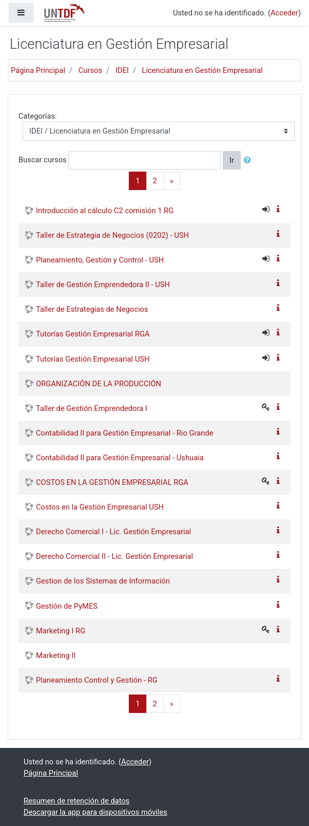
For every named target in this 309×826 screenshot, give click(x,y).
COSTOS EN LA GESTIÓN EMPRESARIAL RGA (112, 482)
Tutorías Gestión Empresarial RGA (92, 334)
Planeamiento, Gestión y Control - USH (100, 260)
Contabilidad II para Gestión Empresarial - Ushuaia (120, 457)
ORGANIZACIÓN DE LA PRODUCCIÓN (98, 383)
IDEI (122, 70)
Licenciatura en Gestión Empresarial (202, 70)
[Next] (171, 181)
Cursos (90, 70)
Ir (231, 160)
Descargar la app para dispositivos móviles (95, 812)
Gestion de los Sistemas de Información (103, 581)
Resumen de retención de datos (76, 800)
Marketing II (55, 655)
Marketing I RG (60, 630)
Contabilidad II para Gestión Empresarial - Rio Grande (124, 433)
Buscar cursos (42, 159)
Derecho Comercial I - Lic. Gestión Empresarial (113, 531)
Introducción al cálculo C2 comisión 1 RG (104, 210)
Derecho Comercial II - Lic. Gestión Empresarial (114, 556)
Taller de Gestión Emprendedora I (91, 408)
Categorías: (37, 116)
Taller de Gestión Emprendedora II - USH (103, 284)
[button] (249, 160)
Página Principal (38, 70)
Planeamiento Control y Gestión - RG (97, 680)
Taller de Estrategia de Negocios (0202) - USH (112, 235)
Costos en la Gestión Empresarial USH (100, 507)
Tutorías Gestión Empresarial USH (93, 359)
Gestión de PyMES (67, 606)
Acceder (284, 12)
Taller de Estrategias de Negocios (92, 309)
